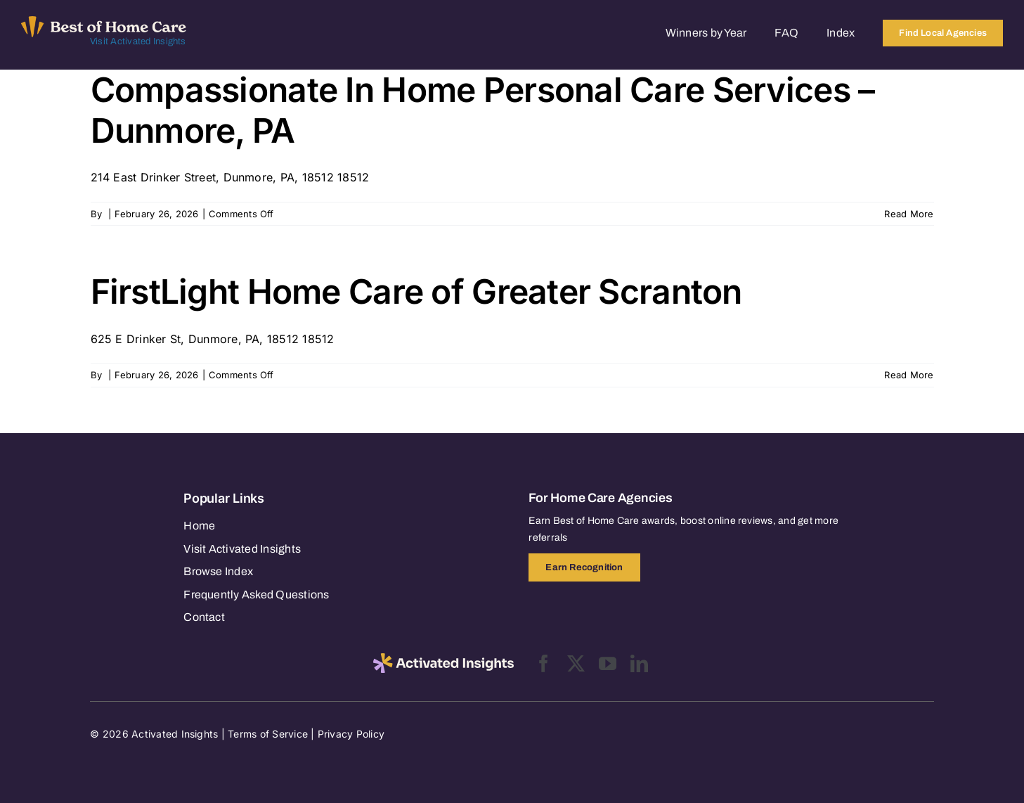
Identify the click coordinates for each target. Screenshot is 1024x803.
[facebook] (543, 663)
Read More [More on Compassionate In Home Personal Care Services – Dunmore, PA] (908, 213)
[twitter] (576, 663)
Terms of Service (268, 734)
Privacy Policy (351, 734)
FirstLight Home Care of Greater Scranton (416, 291)
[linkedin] (639, 663)
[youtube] (607, 663)
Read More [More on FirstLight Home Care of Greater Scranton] (908, 374)
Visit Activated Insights (138, 41)
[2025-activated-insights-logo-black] (443, 659)
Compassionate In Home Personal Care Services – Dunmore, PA (483, 110)
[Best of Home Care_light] (103, 22)
